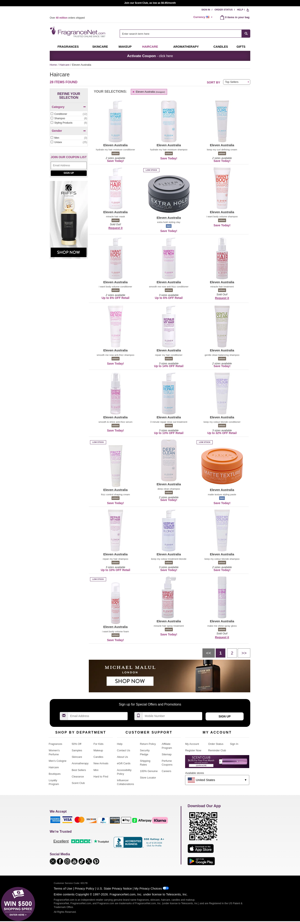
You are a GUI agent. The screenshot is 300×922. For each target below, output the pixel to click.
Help (240, 9)
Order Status (224, 9)
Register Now (193, 750)
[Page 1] (220, 653)
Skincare (100, 46)
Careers (166, 771)
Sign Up (69, 173)
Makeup (124, 46)
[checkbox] (69, 114)
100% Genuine (149, 771)
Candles (98, 756)
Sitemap (167, 754)
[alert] (203, 17)
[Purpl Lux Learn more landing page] (217, 763)
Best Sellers (79, 770)
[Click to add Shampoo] (69, 118)
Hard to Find (100, 776)
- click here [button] (150, 56)
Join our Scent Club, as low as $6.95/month (150, 2)
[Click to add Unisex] (69, 142)
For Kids (98, 743)
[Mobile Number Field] (172, 716)
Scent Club (78, 783)
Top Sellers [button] (231, 81)
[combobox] (185, 33)
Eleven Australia (148, 91)
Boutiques (55, 773)
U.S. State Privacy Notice (114, 888)
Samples (77, 750)
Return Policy (148, 743)
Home (53, 64)
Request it (115, 228)
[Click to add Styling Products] (69, 123)
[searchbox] (181, 33)
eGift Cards (124, 763)
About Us (122, 756)
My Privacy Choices (148, 888)
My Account (192, 743)
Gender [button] (69, 130)
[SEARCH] (246, 33)
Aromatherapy (80, 763)
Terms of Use (63, 888)
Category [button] (69, 107)
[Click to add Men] (69, 138)
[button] (115, 123)
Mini (95, 770)
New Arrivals (100, 763)
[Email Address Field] (69, 165)
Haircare (150, 46)
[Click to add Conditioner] (69, 114)
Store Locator (148, 777)
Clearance (78, 776)
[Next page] (244, 653)
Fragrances (68, 46)
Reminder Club (217, 750)
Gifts (240, 46)
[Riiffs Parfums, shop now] (69, 222)
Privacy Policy (84, 888)
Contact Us (123, 750)
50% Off (76, 743)
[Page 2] (232, 653)
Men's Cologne (57, 760)
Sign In (205, 9)
